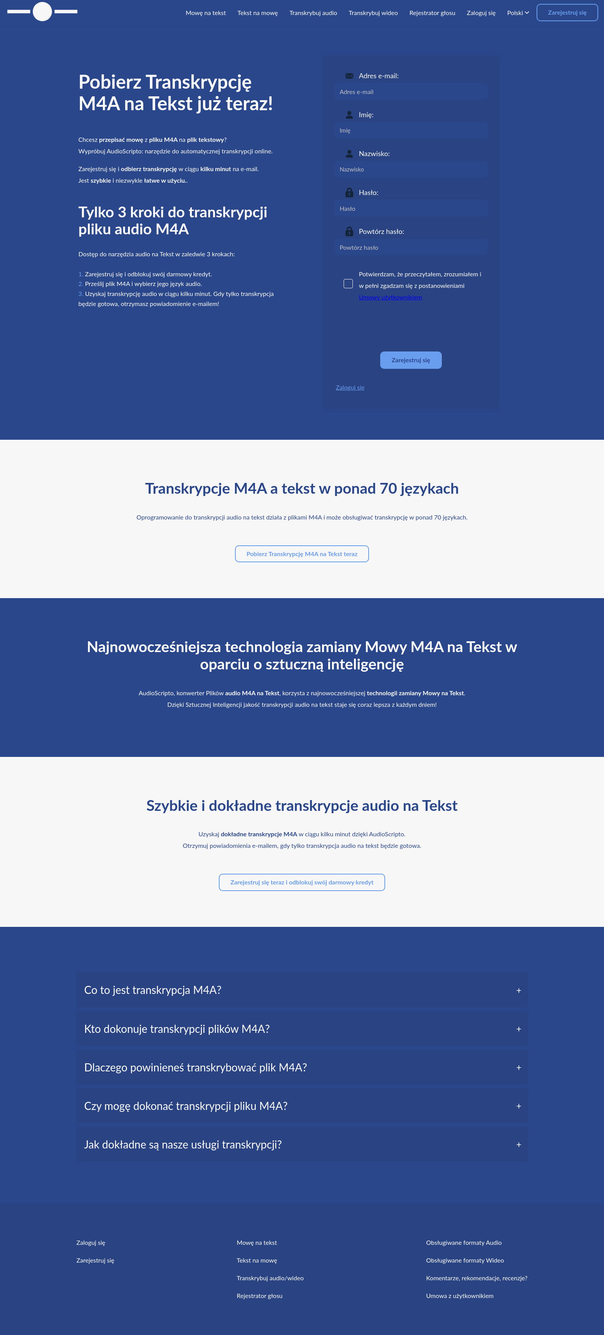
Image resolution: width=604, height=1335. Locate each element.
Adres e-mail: (379, 75)
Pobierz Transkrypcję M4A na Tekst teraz (302, 553)
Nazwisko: (374, 153)
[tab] (302, 989)
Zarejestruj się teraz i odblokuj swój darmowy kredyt (301, 882)
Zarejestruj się (567, 12)
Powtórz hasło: (381, 231)
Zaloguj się (350, 387)
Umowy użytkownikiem (390, 297)
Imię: (366, 114)
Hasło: (368, 192)
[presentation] (392, 327)
